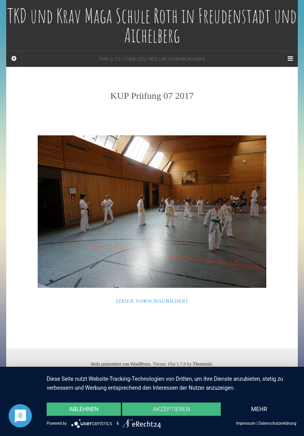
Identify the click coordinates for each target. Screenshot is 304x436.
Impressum (245, 423)
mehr (259, 409)
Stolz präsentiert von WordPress (120, 364)
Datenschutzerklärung (277, 423)
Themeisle (202, 364)
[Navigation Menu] (290, 59)
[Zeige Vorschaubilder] (152, 301)
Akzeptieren (171, 409)
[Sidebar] (14, 59)
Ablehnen (83, 409)
